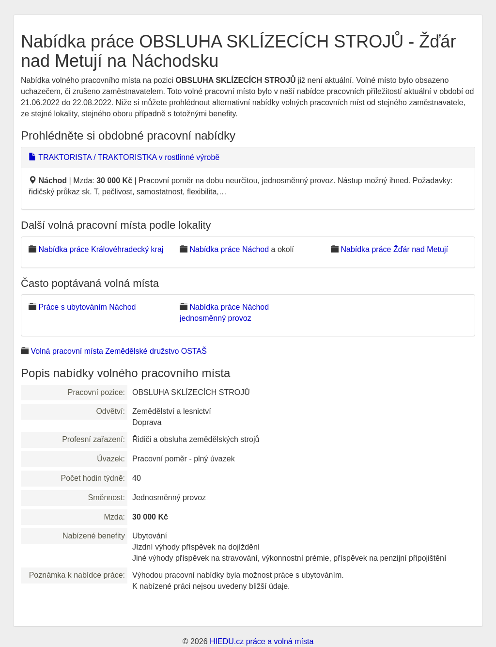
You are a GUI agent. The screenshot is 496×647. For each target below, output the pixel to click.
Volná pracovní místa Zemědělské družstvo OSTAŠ (118, 351)
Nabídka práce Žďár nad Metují (394, 249)
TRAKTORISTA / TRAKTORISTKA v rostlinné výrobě (124, 157)
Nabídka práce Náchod (229, 249)
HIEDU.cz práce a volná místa (261, 641)
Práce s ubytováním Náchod (87, 307)
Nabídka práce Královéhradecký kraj (100, 249)
